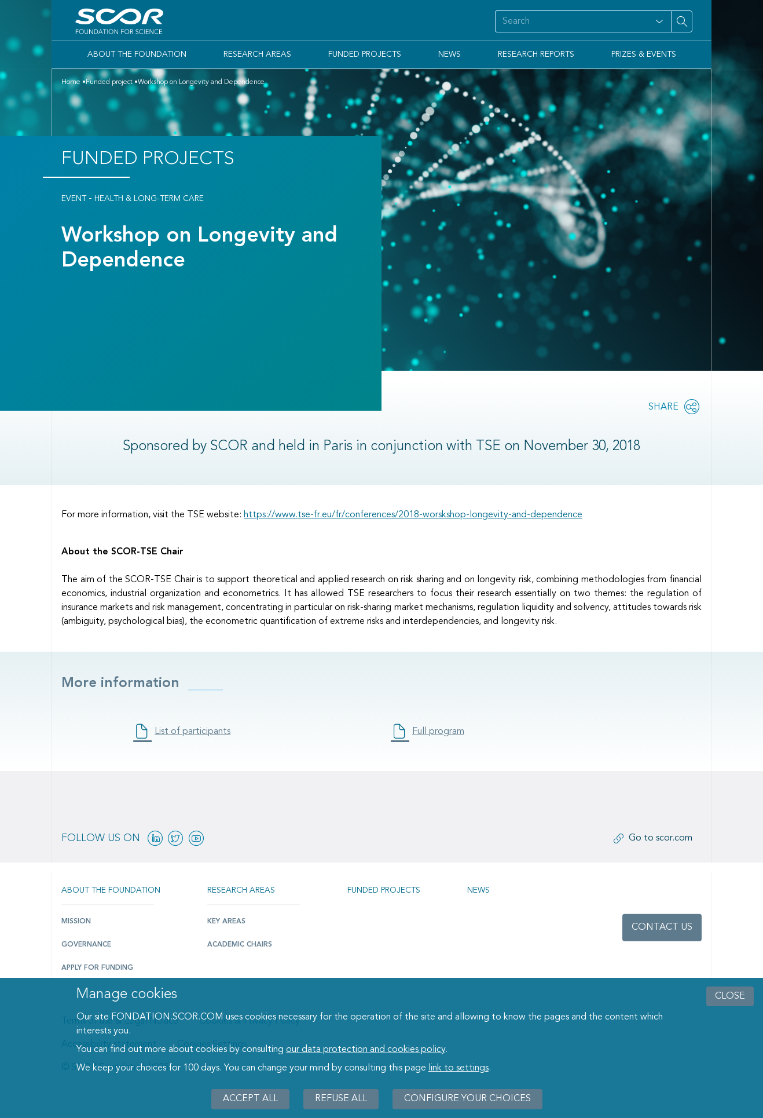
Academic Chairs (239, 944)
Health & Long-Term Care (149, 199)
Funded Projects (364, 54)
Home (70, 82)
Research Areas (257, 54)
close (730, 996)
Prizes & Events (643, 54)
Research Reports (536, 54)
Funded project (109, 82)
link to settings (458, 1068)
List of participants (192, 731)
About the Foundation (136, 54)
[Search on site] (571, 21)
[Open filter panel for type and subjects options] (659, 21)
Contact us (662, 927)
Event (73, 199)
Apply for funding (97, 967)
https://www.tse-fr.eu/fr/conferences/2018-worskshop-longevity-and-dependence (413, 515)
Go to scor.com (660, 838)
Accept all (250, 1099)
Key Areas (226, 921)
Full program (438, 731)
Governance (86, 944)
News (449, 54)
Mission (76, 921)
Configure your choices (467, 1099)
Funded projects (383, 890)
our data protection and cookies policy (365, 1049)
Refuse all (341, 1099)
